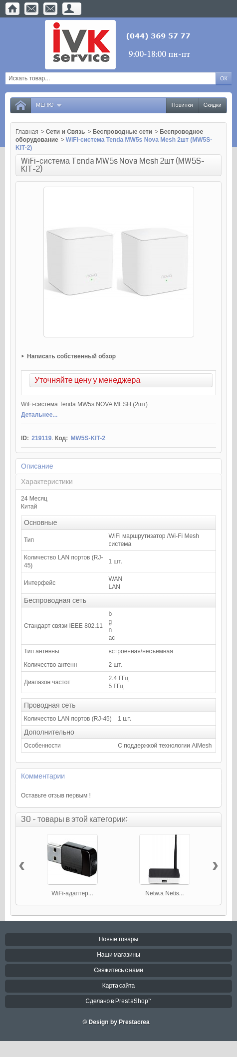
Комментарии (43, 776)
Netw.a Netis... (164, 893)
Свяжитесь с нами (118, 970)
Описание (37, 466)
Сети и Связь (65, 131)
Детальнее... (39, 414)
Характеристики (47, 482)
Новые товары (118, 939)
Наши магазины (118, 955)
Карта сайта (118, 986)
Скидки (213, 105)
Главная (26, 131)
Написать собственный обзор (71, 356)
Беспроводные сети (122, 131)
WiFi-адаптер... (72, 893)
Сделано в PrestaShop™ (118, 1001)
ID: (25, 438)
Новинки (182, 105)
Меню (49, 105)
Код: (61, 438)
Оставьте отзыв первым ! (56, 795)
